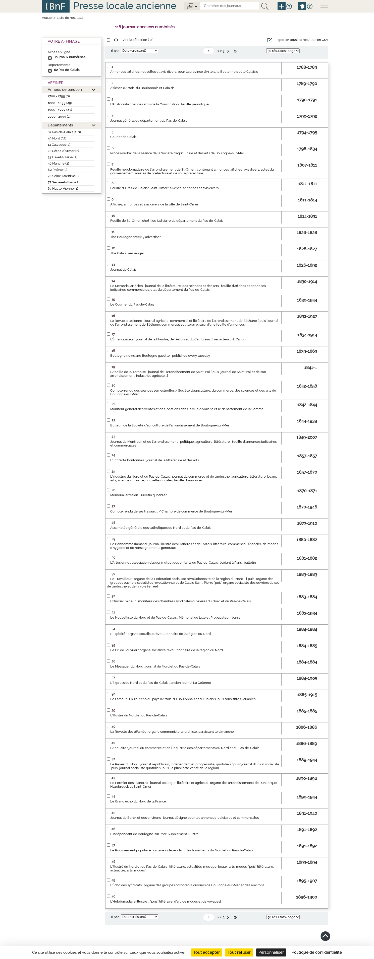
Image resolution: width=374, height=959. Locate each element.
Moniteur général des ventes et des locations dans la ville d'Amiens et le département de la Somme (186, 409)
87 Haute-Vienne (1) (63, 188)
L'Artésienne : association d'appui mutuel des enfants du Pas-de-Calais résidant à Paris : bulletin (183, 562)
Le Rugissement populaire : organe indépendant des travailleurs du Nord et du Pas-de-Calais (181, 850)
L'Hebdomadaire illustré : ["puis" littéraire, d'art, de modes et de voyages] (165, 901)
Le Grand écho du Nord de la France (138, 801)
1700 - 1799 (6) (59, 96)
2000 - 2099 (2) (59, 116)
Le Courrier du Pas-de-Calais (132, 304)
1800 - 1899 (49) (60, 103)
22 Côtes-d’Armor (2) (63, 151)
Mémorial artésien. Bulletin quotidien (139, 495)
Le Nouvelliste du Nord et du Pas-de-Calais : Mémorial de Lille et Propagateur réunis (175, 617)
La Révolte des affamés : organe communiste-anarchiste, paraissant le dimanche (172, 731)
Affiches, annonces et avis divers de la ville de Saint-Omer (154, 204)
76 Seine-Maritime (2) (64, 176)
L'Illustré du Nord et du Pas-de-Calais (138, 715)
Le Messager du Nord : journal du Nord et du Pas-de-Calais (155, 666)
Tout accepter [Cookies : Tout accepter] (206, 952)
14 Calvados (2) (59, 144)
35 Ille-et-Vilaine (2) (62, 157)
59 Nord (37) (57, 138)
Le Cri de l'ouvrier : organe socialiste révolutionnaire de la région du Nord (166, 650)
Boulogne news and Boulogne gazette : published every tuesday (160, 355)
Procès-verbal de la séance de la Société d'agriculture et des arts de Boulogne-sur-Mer (177, 153)
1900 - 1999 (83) (60, 110)
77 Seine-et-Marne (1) (64, 182)
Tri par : (114, 51)
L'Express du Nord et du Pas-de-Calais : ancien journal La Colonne (160, 683)
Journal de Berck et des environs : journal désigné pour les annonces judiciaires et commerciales (184, 818)
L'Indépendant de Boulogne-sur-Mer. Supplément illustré (154, 834)
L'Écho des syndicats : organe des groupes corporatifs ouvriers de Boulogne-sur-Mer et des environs (187, 885)
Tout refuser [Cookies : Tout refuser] (239, 952)
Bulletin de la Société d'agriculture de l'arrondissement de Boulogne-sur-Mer (169, 425)
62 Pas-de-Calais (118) (64, 132)
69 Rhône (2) (57, 170)
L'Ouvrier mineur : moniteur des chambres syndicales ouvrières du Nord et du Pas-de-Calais (180, 601)
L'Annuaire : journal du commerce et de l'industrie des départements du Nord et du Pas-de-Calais (184, 748)
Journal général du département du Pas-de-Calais (148, 120)
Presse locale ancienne (124, 5)
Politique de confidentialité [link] (317, 952)
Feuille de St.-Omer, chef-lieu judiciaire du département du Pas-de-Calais (166, 221)
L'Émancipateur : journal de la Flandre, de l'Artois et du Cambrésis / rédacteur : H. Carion (178, 339)
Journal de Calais (123, 269)
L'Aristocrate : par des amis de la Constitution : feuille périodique (159, 104)
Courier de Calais (123, 137)
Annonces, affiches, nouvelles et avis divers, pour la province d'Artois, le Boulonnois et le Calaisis (184, 71)
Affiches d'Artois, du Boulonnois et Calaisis (142, 88)
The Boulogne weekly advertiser (135, 237)
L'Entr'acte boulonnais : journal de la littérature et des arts (154, 460)
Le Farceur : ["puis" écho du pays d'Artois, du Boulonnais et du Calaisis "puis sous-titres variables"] (183, 699)
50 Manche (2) (58, 163)
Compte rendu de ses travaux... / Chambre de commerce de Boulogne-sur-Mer (171, 511)
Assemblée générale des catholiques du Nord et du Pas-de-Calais (160, 528)
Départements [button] (60, 125)
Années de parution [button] (65, 89)
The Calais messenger (127, 253)
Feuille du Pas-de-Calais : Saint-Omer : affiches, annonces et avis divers (164, 188)
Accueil (48, 18)
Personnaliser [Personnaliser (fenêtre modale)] (271, 952)
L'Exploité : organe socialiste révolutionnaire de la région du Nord (160, 634)
